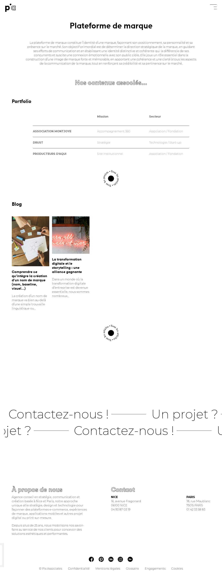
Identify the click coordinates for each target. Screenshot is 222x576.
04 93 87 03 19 (120, 509)
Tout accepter (65, 71)
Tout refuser (96, 7)
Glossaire (132, 568)
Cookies (177, 568)
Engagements (155, 568)
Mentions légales (107, 568)
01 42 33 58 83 (195, 509)
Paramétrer (80, 7)
